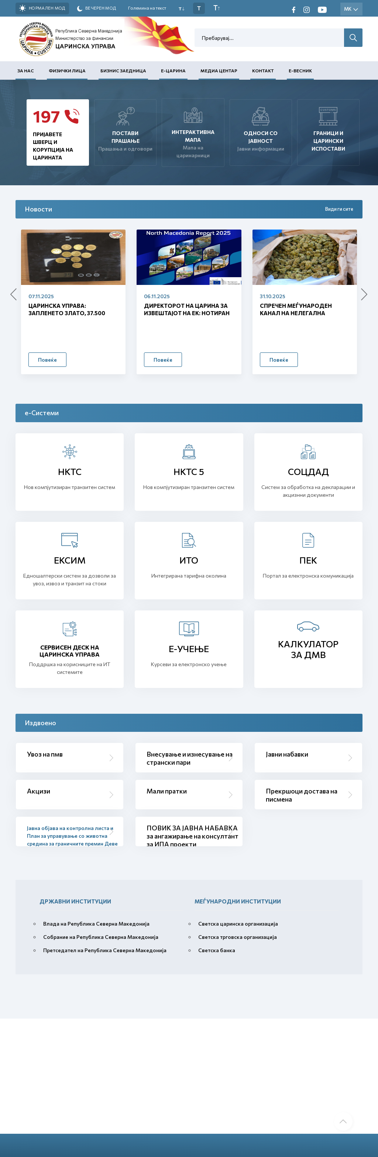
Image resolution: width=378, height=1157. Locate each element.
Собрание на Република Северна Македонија (100, 937)
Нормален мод (42, 8)
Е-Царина (173, 70)
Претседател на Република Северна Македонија (104, 950)
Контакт (263, 70)
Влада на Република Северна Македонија (96, 923)
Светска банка (216, 950)
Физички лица (67, 70)
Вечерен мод (96, 8)
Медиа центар (218, 70)
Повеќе (47, 360)
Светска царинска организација (238, 923)
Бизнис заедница (123, 70)
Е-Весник (300, 70)
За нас (25, 70)
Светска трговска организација (237, 937)
